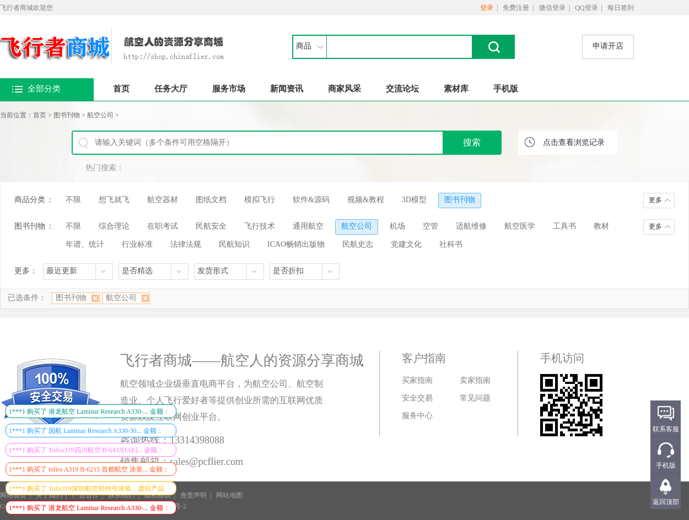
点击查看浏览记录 (574, 142)
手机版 (505, 88)
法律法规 (185, 244)
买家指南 (417, 380)
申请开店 (608, 46)
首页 (121, 88)
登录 (486, 8)
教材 (601, 226)
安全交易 (417, 398)
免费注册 (516, 8)
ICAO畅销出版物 (296, 244)
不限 (73, 200)
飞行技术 (259, 226)
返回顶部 (666, 502)
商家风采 (344, 88)
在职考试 (162, 226)
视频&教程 (365, 200)
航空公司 (100, 115)
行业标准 (137, 244)
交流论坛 (402, 88)
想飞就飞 (114, 200)
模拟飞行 (259, 200)
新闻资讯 (286, 88)
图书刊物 (66, 115)
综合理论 (114, 226)
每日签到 (620, 8)
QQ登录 (586, 8)
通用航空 (308, 226)
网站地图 (229, 495)
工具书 (564, 226)
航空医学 (519, 226)
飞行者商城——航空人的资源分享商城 (242, 361)
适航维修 (471, 226)
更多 (655, 200)
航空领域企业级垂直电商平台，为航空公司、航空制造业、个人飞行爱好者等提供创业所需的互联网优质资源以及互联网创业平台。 (221, 400)
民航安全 (211, 226)
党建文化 (406, 244)
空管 (430, 226)
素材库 (456, 88)
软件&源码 (311, 200)
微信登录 (552, 8)
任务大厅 (170, 88)
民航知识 (234, 244)
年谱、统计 (85, 244)
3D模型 (414, 200)
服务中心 (417, 415)
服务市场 (228, 88)
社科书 (450, 244)
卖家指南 (475, 380)
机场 (397, 226)
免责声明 (193, 495)
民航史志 (357, 244)
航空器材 (162, 200)
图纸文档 (211, 200)
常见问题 (475, 398)
